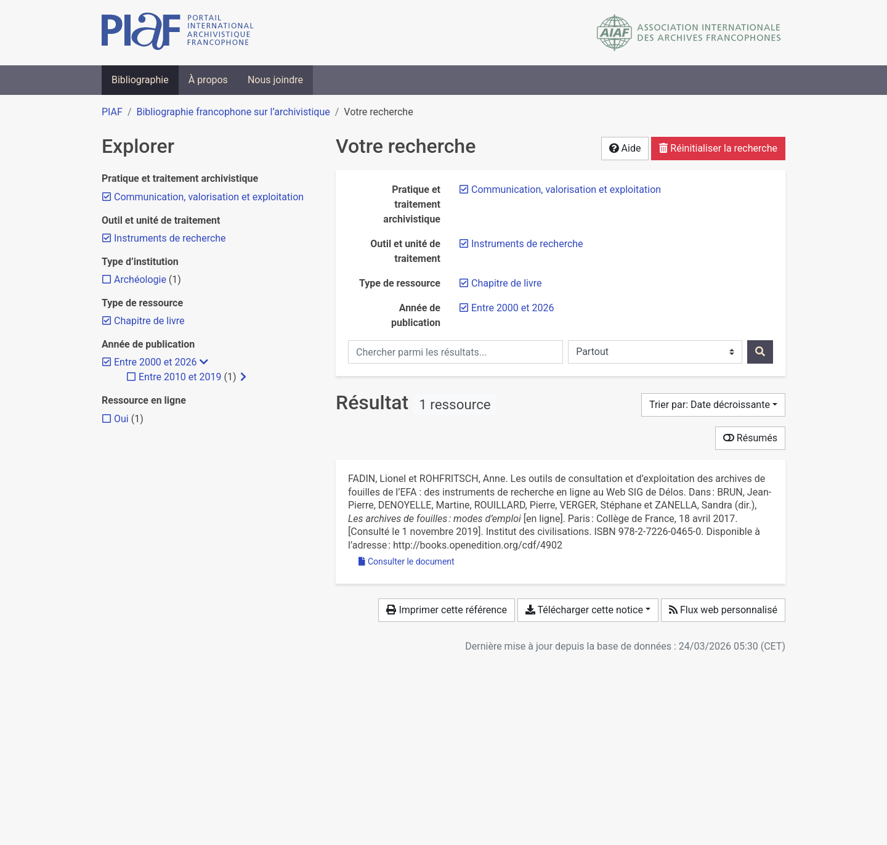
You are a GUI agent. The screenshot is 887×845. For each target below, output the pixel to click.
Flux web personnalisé (723, 610)
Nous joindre (275, 80)
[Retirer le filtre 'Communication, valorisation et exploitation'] (566, 189)
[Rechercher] (760, 352)
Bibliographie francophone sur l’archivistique (233, 112)
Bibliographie (140, 80)
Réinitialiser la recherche (718, 148)
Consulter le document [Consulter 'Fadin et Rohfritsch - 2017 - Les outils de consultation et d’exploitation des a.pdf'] (406, 561)
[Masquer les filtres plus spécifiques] (204, 362)
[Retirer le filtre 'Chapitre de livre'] (506, 283)
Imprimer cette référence (446, 610)
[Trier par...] (713, 405)
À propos (208, 80)
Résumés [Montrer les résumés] (750, 438)
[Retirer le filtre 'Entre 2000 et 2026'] (512, 308)
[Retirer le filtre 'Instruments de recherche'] (527, 244)
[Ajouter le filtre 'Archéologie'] (140, 279)
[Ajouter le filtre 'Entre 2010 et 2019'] (180, 377)
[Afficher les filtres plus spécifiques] (243, 377)
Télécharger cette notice (584, 610)
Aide (625, 148)
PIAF (112, 112)
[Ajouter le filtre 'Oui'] (121, 419)
